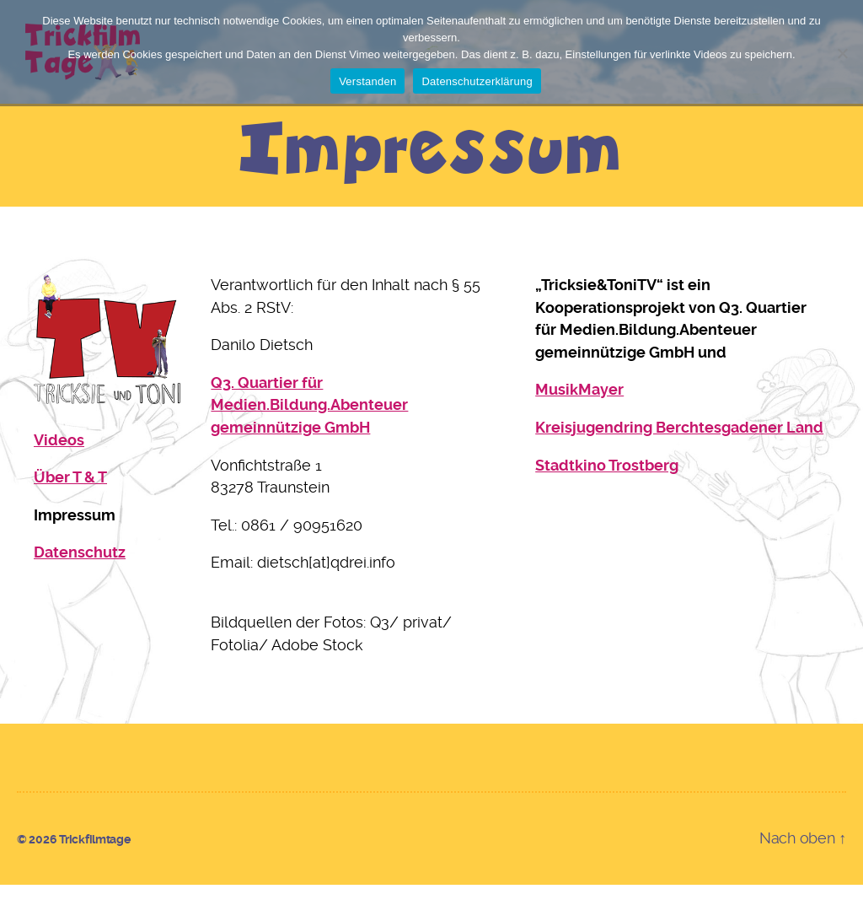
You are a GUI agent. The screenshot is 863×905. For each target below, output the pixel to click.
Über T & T (70, 497)
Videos (59, 459)
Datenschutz (80, 572)
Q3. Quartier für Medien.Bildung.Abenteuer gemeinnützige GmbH (309, 424)
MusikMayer (579, 409)
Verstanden (367, 81)
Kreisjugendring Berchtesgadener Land (679, 446)
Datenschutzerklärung (476, 81)
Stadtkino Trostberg (606, 484)
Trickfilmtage (95, 859)
